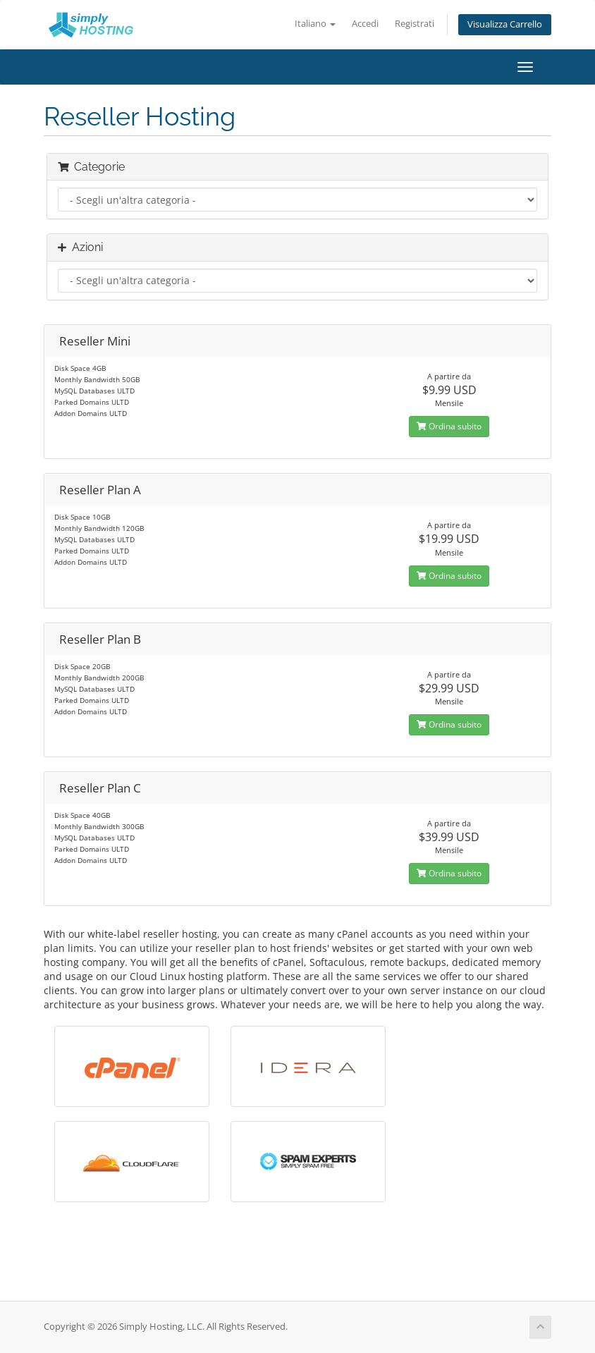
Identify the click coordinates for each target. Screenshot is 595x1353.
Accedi (365, 24)
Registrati (414, 24)
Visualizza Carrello (504, 24)
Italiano (315, 24)
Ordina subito (449, 426)
